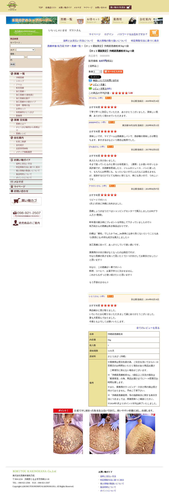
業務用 (19, 115)
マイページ (95, 34)
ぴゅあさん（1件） (97, 147)
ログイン (109, 34)
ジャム (19, 84)
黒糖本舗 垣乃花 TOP (58, 46)
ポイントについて (24, 177)
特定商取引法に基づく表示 (28, 167)
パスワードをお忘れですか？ (133, 34)
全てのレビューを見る (148, 328)
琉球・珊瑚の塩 (23, 105)
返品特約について (24, 174)
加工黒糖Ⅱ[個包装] (24, 95)
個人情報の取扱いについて (28, 170)
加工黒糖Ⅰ (21, 91)
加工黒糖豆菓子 (23, 98)
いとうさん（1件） (97, 296)
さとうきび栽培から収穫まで (28, 128)
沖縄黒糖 (20, 77)
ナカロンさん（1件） (98, 186)
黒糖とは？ (21, 124)
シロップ (20, 81)
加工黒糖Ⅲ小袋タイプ (26, 102)
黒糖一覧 (76, 46)
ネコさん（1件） (96, 98)
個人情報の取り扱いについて (112, 40)
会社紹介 (20, 145)
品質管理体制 (22, 148)
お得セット (21, 109)
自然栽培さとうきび (25, 112)
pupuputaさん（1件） (98, 122)
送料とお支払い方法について (78, 40)
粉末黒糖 (20, 88)
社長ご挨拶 (21, 141)
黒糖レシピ (21, 133)
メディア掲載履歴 (24, 152)
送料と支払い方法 (24, 164)
